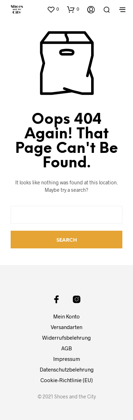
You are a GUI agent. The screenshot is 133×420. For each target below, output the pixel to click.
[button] (53, 9)
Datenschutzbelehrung (67, 369)
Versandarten (66, 327)
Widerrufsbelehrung (66, 337)
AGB (66, 348)
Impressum (66, 359)
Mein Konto (66, 316)
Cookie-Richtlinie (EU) (66, 380)
